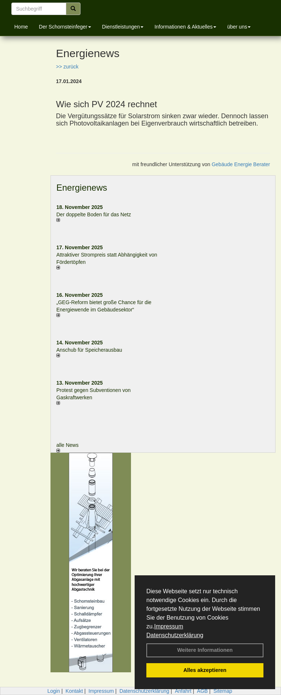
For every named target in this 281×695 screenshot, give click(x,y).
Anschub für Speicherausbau (89, 350)
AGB (202, 691)
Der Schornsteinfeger (65, 27)
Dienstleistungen (123, 27)
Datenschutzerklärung (174, 635)
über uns (239, 27)
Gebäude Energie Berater (240, 164)
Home (21, 27)
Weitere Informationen (205, 650)
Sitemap (222, 691)
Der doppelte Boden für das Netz (93, 214)
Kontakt (74, 691)
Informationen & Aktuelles (185, 27)
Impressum (168, 626)
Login (53, 691)
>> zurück (67, 67)
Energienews (81, 188)
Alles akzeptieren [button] (204, 670)
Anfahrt (183, 691)
